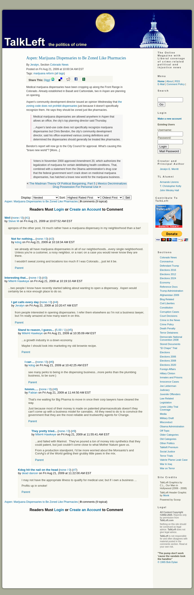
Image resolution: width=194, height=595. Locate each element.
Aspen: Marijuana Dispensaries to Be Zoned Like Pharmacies (41, 201)
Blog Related (167, 299)
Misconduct (166, 422)
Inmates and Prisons (171, 377)
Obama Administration (172, 426)
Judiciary (165, 390)
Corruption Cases (169, 311)
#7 (74, 469)
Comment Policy (176, 84)
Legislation (166, 402)
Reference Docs (169, 286)
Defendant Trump (169, 265)
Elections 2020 (168, 365)
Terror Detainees (169, 332)
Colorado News (59, 64)
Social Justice (167, 451)
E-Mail (161, 84)
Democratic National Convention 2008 (171, 338)
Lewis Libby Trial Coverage (169, 408)
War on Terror (167, 468)
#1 (27, 217)
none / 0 (17, 217)
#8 (55, 389)
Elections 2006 (168, 356)
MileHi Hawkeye (18, 281)
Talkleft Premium (169, 447)
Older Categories (169, 434)
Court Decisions (168, 316)
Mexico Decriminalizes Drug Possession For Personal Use (90, 185)
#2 (51, 238)
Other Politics (167, 443)
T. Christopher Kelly (170, 186)
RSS (177, 81)
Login (59, 209)
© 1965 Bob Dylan (168, 562)
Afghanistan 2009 (169, 295)
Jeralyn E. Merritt (169, 169)
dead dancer (30, 473)
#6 (51, 362)
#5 (70, 330)
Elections (165, 352)
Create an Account (85, 209)
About (169, 81)
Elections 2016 (168, 270)
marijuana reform (43, 73)
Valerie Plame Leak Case (173, 459)
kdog (18, 242)
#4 (55, 302)
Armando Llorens (169, 182)
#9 (73, 431)
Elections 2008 (168, 360)
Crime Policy (167, 324)
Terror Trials (166, 455)
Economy (165, 282)
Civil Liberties (167, 303)
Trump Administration (171, 290)
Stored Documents (170, 344)
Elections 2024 (168, 278)
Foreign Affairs (168, 369)
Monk (166, 495)
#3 (44, 277)
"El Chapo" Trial (168, 348)
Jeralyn (34, 64)
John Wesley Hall (169, 190)
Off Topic (165, 430)
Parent (19, 268)
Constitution (166, 307)
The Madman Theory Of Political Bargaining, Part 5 (62, 183)
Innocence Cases (169, 381)
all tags (59, 73)
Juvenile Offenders (170, 394)
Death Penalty (167, 328)
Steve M (13, 221)
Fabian (33, 392)
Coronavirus (166, 261)
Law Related (167, 398)
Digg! (47, 80)
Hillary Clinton (167, 373)
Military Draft (167, 418)
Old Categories (168, 439)
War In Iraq (166, 464)
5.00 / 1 (61, 330)
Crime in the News (170, 320)
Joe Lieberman (168, 386)
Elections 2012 (168, 274)
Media (163, 414)
